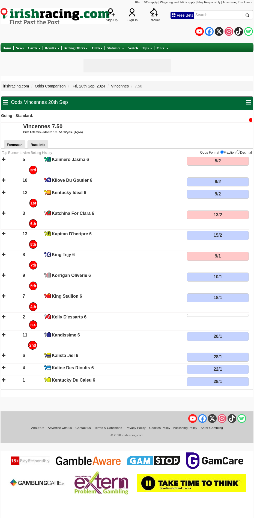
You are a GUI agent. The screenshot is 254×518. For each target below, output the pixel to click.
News (20, 48)
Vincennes (120, 86)
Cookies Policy (159, 427)
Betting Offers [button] (76, 48)
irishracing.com (16, 86)
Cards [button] (34, 48)
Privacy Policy (136, 427)
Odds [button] (97, 48)
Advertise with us (60, 427)
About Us (37, 427)
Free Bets (182, 15)
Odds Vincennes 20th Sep (39, 102)
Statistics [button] (115, 48)
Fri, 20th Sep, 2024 (88, 86)
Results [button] (52, 48)
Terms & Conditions (108, 427)
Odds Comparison (50, 86)
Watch (133, 48)
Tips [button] (147, 48)
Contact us (83, 427)
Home (6, 48)
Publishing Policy (185, 427)
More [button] (162, 48)
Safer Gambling (212, 427)
